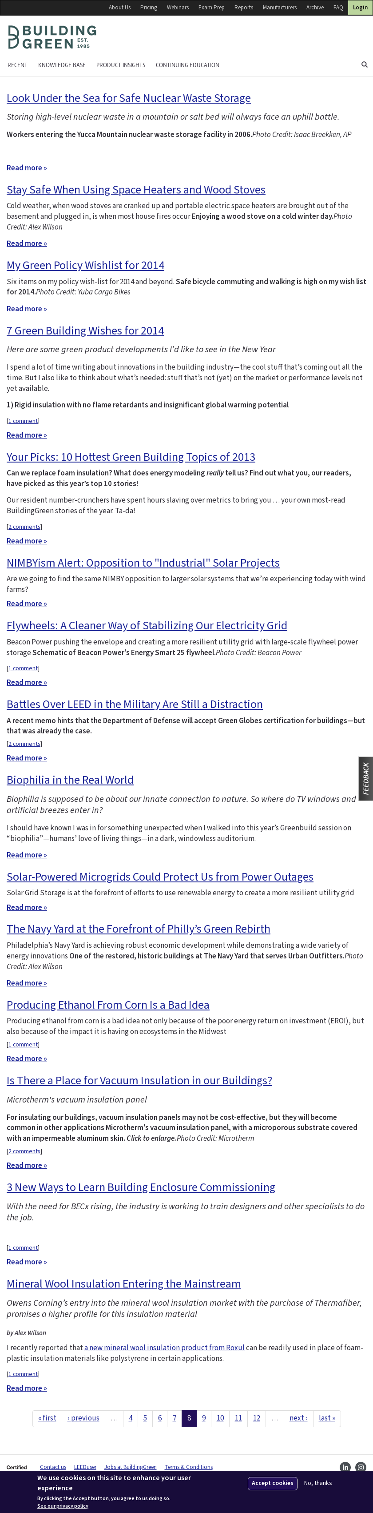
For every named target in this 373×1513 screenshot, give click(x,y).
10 (220, 1418)
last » (327, 1418)
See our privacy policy (62, 1506)
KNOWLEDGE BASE (62, 65)
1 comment (23, 421)
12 (256, 1418)
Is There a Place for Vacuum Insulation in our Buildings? (139, 1080)
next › (299, 1418)
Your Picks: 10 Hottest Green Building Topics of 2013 (131, 457)
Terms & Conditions (189, 1467)
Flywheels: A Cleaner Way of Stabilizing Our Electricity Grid (147, 625)
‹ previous (83, 1418)
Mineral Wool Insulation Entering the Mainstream (124, 1284)
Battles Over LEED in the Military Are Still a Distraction (135, 704)
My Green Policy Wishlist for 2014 (85, 265)
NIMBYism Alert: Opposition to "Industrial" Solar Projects (143, 563)
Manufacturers (280, 8)
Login (360, 8)
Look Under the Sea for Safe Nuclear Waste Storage (129, 98)
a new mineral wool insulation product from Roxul (164, 1348)
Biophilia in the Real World (70, 780)
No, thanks (318, 1483)
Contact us (53, 1467)
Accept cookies (273, 1483)
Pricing (148, 8)
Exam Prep (211, 8)
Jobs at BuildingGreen (130, 1467)
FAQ (338, 8)
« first (47, 1418)
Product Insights (120, 65)
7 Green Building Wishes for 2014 (85, 330)
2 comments (24, 527)
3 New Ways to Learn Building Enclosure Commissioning (141, 1187)
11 (238, 1418)
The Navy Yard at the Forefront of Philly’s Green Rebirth (138, 929)
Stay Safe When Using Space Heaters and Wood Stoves (136, 189)
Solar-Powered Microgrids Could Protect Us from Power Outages (160, 877)
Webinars (178, 8)
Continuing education (187, 65)
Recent (18, 65)
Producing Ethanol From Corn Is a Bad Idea (108, 1005)
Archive (315, 8)
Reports (243, 8)
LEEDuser (85, 1467)
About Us (120, 8)
